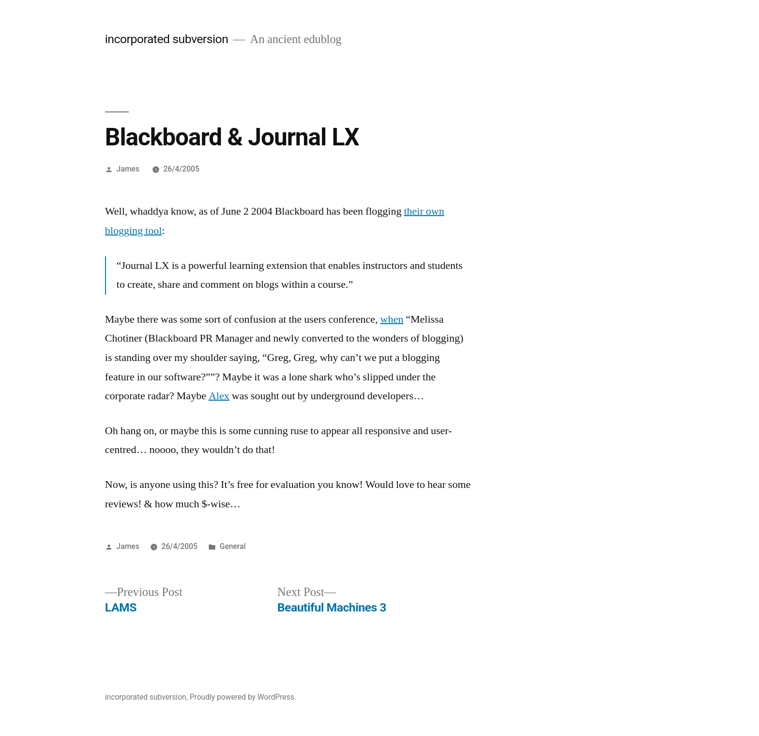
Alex (219, 396)
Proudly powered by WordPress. (243, 697)
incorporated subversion (166, 39)
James (128, 168)
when (392, 319)
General (233, 546)
